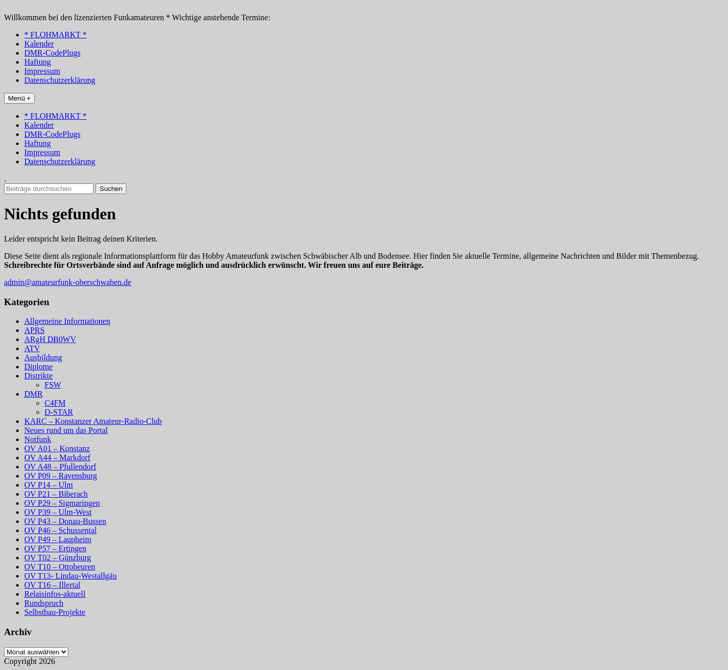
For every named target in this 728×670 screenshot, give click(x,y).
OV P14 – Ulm (48, 485)
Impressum (42, 71)
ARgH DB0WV (50, 339)
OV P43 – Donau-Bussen (65, 521)
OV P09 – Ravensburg (60, 475)
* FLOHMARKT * (55, 34)
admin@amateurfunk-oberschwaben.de (67, 282)
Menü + (19, 98)
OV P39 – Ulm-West (58, 512)
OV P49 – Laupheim (58, 539)
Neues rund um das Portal (66, 430)
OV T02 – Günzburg (57, 557)
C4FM (55, 403)
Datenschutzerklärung (59, 80)
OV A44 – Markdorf (57, 457)
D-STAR (58, 412)
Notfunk (37, 439)
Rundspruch (43, 603)
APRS (34, 330)
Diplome (38, 366)
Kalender (39, 43)
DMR (33, 394)
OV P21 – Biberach (55, 494)
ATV (32, 348)
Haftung (37, 62)
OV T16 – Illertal (52, 585)
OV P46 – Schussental (60, 530)
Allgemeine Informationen (67, 321)
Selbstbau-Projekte (54, 612)
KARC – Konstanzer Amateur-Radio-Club (93, 421)
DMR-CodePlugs (52, 53)
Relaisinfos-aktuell (54, 594)
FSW (52, 384)
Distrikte (38, 375)
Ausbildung (43, 357)
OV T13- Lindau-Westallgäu (70, 575)
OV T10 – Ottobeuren (59, 566)
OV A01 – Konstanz (57, 448)
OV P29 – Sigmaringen (62, 503)
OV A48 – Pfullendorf (60, 466)
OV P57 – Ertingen (55, 548)
